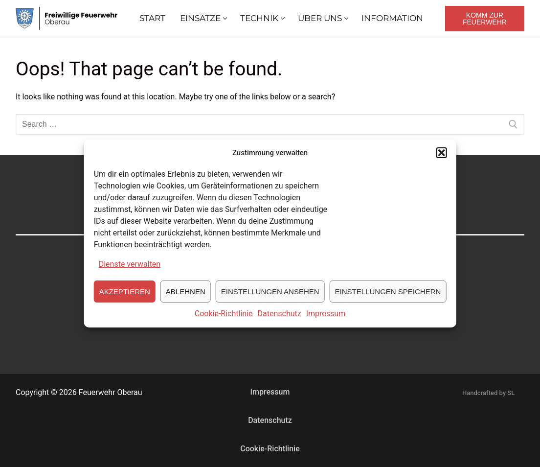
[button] (441, 154)
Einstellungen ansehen (270, 292)
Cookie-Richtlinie (224, 315)
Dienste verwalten (130, 265)
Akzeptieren (124, 292)
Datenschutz (279, 315)
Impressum (326, 315)
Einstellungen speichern (388, 292)
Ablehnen (185, 292)
